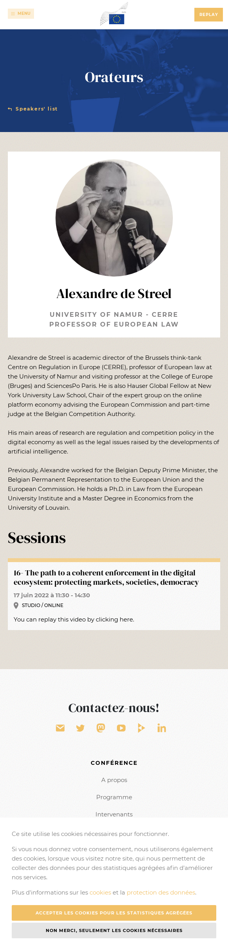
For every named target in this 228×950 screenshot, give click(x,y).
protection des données (161, 892)
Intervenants (114, 814)
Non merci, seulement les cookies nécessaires (114, 930)
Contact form (60, 728)
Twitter (81, 728)
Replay (208, 14)
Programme (114, 797)
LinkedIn (162, 728)
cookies (100, 892)
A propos (114, 780)
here (126, 619)
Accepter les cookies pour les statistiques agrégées (114, 913)
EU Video (142, 728)
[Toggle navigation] (21, 14)
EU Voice (101, 728)
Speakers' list (37, 109)
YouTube (122, 728)
